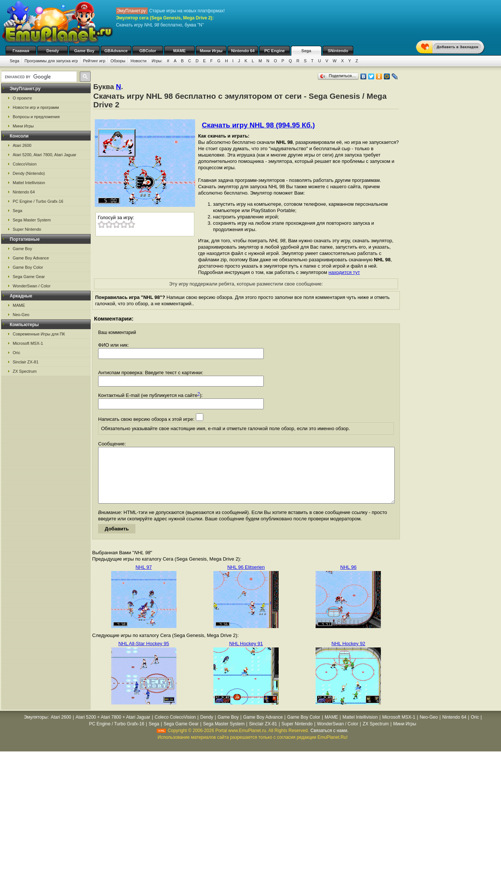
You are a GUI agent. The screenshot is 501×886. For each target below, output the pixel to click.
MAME (179, 50)
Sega (306, 50)
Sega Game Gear (29, 276)
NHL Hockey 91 (246, 655)
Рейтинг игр (94, 61)
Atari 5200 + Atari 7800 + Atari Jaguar (113, 728)
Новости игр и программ (36, 107)
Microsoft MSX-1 (28, 343)
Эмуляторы (35, 728)
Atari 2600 (22, 145)
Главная (21, 50)
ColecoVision (25, 164)
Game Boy (84, 50)
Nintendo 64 (243, 50)
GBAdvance (116, 50)
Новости (139, 61)
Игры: (157, 61)
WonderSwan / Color (31, 286)
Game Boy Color (28, 267)
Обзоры (117, 61)
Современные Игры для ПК (39, 334)
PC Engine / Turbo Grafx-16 (38, 201)
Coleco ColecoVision (175, 728)
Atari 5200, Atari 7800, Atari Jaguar (44, 154)
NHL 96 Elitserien (246, 578)
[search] (38, 76)
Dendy (52, 50)
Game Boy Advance (31, 258)
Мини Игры (211, 50)
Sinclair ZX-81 (25, 362)
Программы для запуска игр (51, 61)
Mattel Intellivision (29, 182)
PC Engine (274, 50)
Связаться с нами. (329, 741)
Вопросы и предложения (36, 116)
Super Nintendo (27, 229)
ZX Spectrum (25, 371)
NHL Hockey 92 (349, 655)
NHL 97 (143, 578)
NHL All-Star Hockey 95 (143, 655)
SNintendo (338, 50)
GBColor (147, 50)
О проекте (22, 98)
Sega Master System (32, 220)
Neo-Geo (21, 314)
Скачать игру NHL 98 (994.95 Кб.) (258, 125)
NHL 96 (348, 578)
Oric (16, 352)
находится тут (344, 272)
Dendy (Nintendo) (29, 173)
